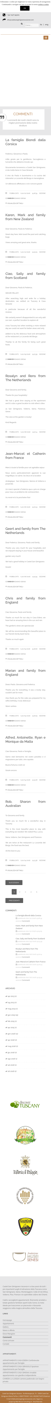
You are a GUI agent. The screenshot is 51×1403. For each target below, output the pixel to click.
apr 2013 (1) (12, 996)
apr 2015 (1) (12, 1027)
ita (41, 25)
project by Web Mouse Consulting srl (20, 1402)
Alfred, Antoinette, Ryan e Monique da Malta (25, 739)
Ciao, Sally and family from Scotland (25, 276)
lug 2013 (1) (12, 1002)
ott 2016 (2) (12, 1071)
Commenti (10, 910)
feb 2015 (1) (12, 1021)
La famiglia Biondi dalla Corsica (28, 915)
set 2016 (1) (12, 1065)
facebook (45, 19)
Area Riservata (37, 1402)
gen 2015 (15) (13, 1015)
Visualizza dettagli (15, 203)
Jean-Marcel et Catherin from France (31, 962)
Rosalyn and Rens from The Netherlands (25, 378)
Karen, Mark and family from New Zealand (25, 217)
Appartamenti (9, 1354)
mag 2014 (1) (13, 1009)
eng (46, 25)
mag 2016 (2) (13, 1046)
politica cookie (43, 4)
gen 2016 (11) (13, 1034)
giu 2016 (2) (12, 1053)
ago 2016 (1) (12, 1059)
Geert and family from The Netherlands (26, 973)
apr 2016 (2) (12, 1040)
